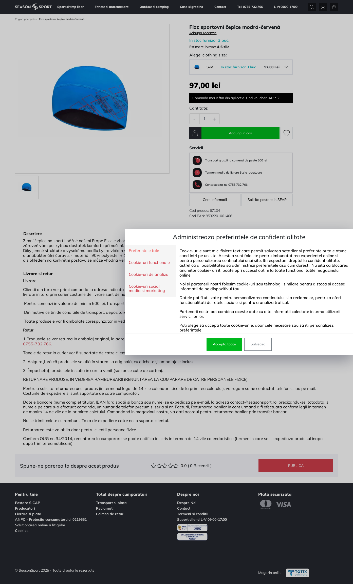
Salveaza (195, 344)
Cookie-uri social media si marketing (84, 288)
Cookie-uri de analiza (86, 274)
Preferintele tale (81, 250)
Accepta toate (161, 344)
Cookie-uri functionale (86, 262)
